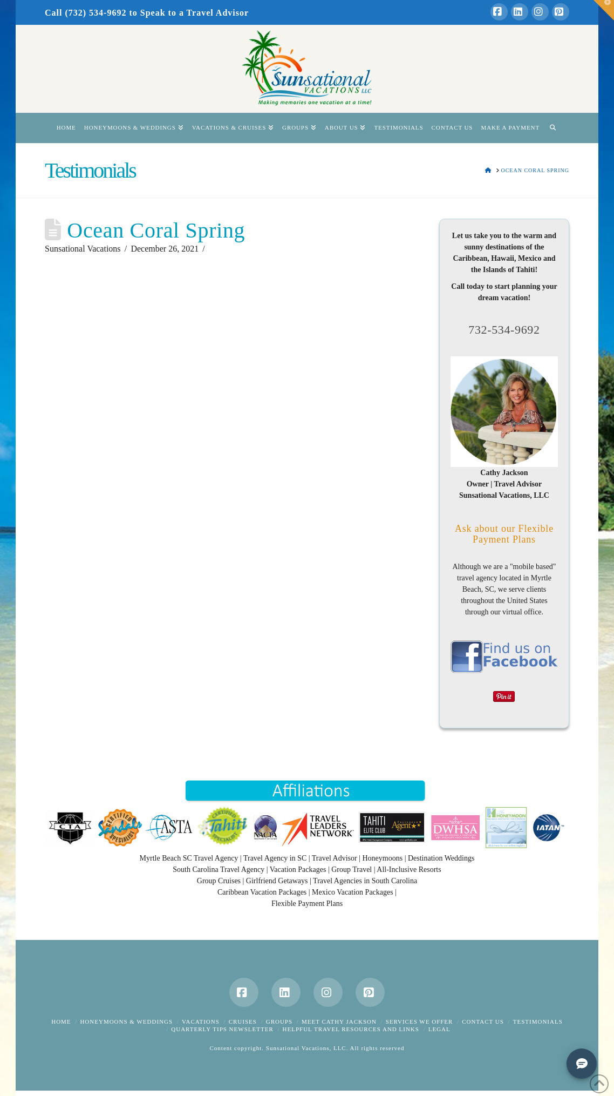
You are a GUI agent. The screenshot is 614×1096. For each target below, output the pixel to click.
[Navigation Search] (552, 128)
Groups (279, 1021)
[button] (603, 10)
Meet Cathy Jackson (339, 1021)
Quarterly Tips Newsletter (222, 1029)
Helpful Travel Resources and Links (351, 1029)
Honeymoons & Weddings (126, 1021)
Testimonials (538, 1021)
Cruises (243, 1021)
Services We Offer (419, 1021)
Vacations (201, 1021)
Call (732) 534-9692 (85, 12)
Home (61, 1021)
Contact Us (483, 1021)
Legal (439, 1029)
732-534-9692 (504, 329)
